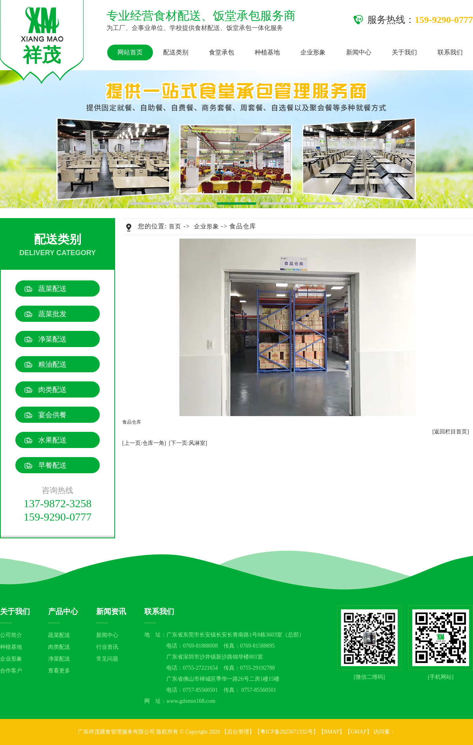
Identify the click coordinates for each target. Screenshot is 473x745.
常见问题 (107, 659)
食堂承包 (221, 52)
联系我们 (450, 52)
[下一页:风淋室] (188, 443)
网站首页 (130, 52)
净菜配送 (52, 339)
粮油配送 (52, 364)
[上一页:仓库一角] (144, 443)
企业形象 (313, 52)
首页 (175, 226)
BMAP (332, 732)
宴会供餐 (52, 415)
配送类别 (175, 52)
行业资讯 (107, 647)
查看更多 (59, 671)
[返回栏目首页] (450, 432)
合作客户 (11, 671)
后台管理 (238, 732)
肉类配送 (52, 390)
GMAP (358, 732)
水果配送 (52, 440)
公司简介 (11, 635)
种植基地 (267, 52)
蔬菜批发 (52, 314)
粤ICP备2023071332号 (286, 732)
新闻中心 (358, 52)
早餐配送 (52, 465)
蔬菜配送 (52, 289)
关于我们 (404, 52)
